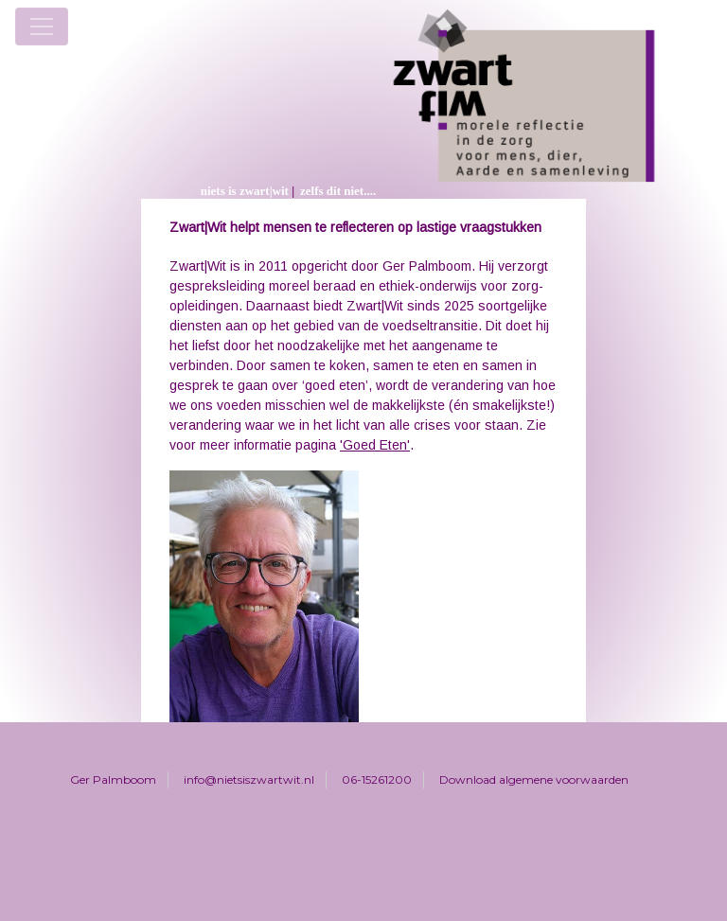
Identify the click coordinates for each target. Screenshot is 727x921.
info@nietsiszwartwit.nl (249, 779)
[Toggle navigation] (41, 26)
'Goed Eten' (375, 444)
